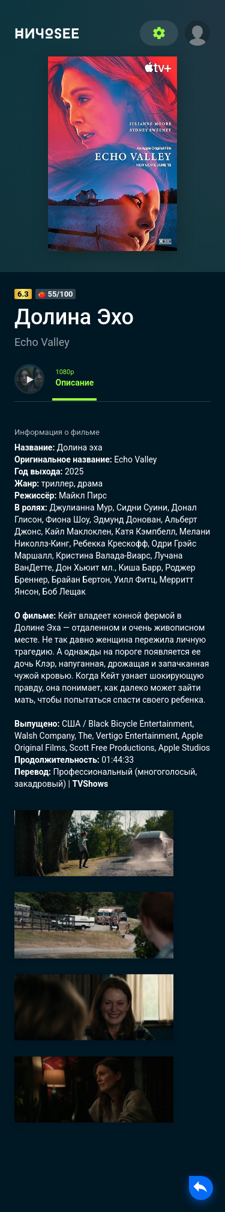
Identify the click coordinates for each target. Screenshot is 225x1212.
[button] (197, 32)
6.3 (23, 293)
